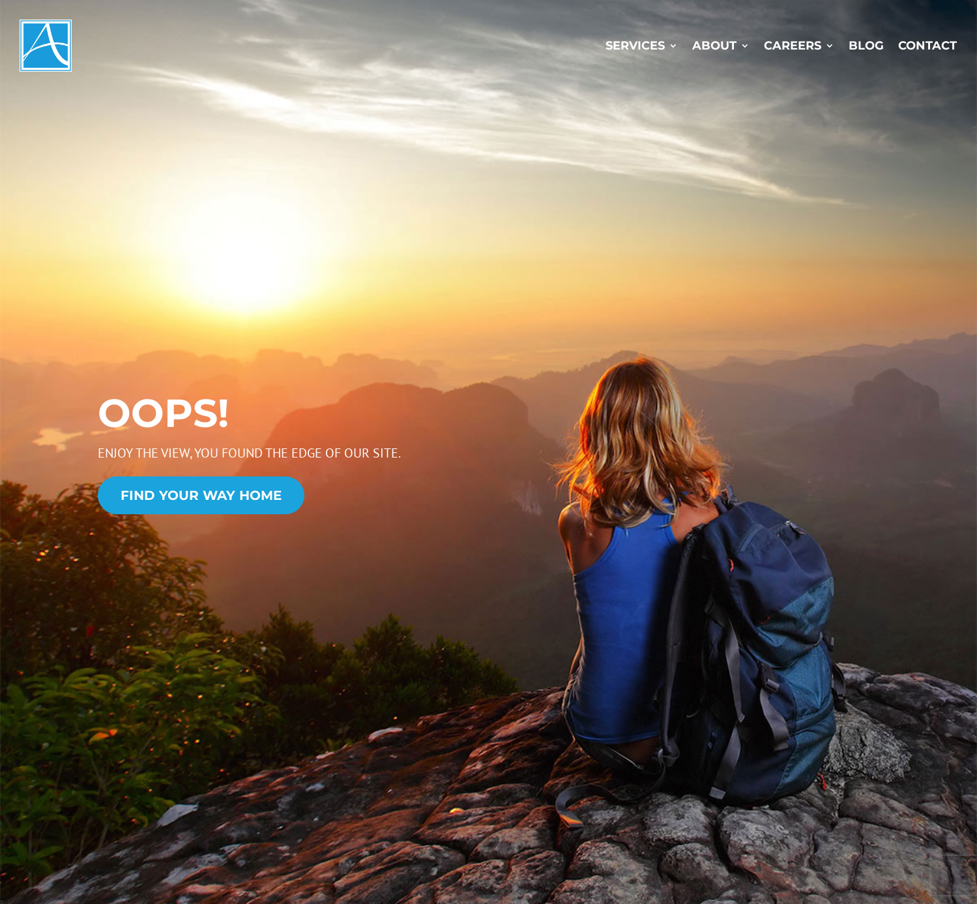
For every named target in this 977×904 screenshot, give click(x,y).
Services (635, 45)
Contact (927, 45)
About (714, 45)
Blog (866, 45)
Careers (792, 45)
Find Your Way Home (201, 495)
